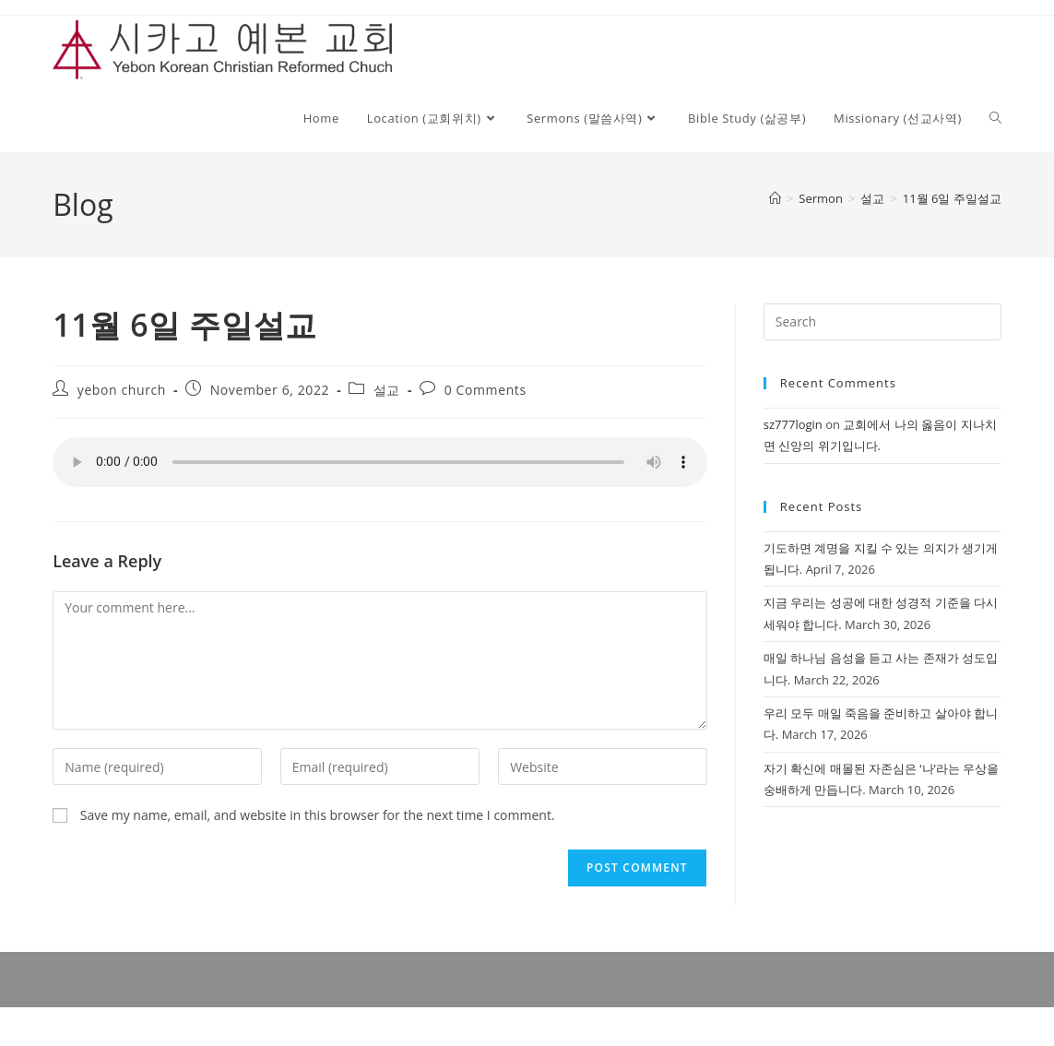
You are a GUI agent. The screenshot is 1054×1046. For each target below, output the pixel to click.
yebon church (121, 389)
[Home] (775, 198)
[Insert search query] (882, 321)
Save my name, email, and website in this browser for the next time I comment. (317, 815)
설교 (386, 389)
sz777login (793, 424)
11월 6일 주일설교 (952, 198)
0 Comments (485, 389)
